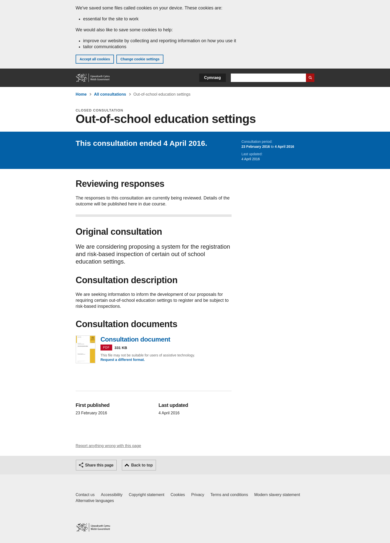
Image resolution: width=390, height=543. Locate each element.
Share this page (99, 465)
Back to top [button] (142, 465)
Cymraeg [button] (212, 78)
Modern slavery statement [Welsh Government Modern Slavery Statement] (277, 495)
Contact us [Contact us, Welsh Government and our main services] (85, 495)
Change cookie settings (139, 59)
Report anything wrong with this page (108, 446)
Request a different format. (122, 360)
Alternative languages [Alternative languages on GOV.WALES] (95, 501)
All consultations (110, 94)
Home (81, 94)
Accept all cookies (95, 59)
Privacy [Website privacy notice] (197, 495)
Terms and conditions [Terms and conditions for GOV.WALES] (229, 495)
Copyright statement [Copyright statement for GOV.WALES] (146, 495)
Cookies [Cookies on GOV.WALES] (178, 495)
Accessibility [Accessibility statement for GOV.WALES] (111, 495)
